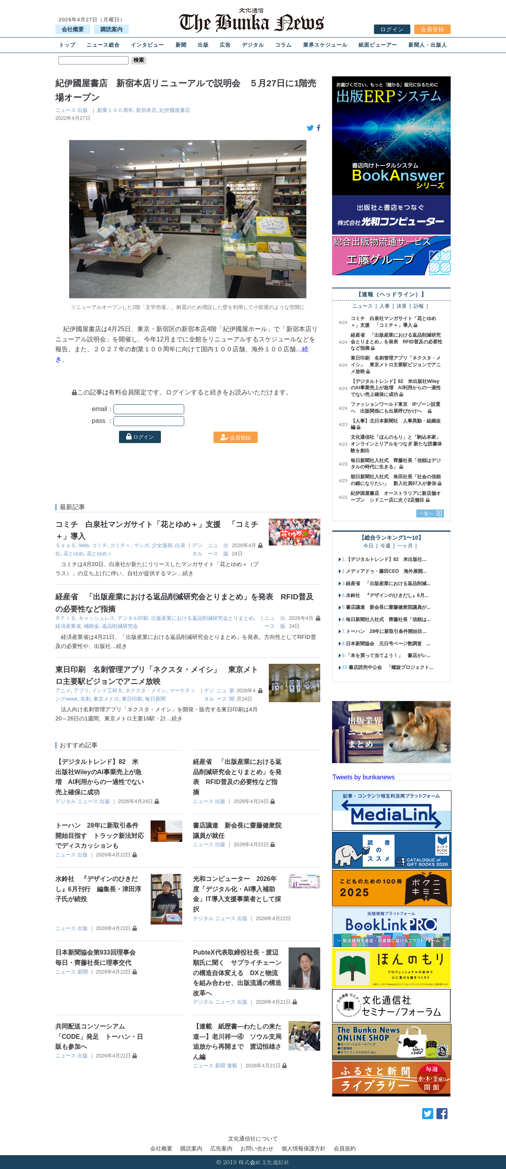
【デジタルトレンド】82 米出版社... (386, 559)
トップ (67, 45)
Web (84, 545)
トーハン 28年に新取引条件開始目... (386, 631)
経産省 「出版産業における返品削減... (388, 583)
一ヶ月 (405, 546)
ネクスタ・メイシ (145, 690)
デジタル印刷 (132, 618)
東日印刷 (132, 699)
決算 (401, 306)
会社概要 (73, 29)
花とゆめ (73, 554)
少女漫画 (162, 545)
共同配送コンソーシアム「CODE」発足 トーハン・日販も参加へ (99, 1036)
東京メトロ (106, 699)
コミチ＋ (120, 545)
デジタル (253, 45)
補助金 (91, 626)
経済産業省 (68, 626)
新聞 (181, 45)
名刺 (85, 699)
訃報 (418, 306)
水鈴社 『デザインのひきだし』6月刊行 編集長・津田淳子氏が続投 (98, 888)
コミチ (99, 545)
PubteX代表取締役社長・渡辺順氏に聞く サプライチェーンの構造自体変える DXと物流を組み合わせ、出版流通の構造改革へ (237, 972)
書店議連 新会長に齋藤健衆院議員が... (388, 607)
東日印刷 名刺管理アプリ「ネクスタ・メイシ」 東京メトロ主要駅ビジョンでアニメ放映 (396, 364)
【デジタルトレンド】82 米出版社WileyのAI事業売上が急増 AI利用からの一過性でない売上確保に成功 (396, 388)
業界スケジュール (325, 45)
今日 (368, 546)
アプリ (81, 690)
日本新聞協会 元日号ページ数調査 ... (388, 643)
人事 (385, 306)
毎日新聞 (155, 699)
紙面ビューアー (378, 45)
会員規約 (345, 1148)
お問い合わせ (257, 1148)
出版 (203, 45)
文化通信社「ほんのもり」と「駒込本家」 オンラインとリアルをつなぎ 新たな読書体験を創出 (398, 443)
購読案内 (111, 29)
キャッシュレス (97, 618)
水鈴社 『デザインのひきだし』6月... (387, 595)
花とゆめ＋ (99, 554)
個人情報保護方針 (303, 1148)
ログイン (392, 29)
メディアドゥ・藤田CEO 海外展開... (386, 571)
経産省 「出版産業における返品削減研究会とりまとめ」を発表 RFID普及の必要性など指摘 (396, 341)
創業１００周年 (115, 110)
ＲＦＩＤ (65, 618)
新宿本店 (146, 110)
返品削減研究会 (120, 626)
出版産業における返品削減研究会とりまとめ (202, 618)
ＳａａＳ (65, 545)
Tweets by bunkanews (363, 777)
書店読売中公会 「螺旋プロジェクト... (391, 667)
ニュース (65, 110)
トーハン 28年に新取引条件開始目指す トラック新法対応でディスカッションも (99, 835)
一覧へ (426, 513)
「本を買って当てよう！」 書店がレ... (388, 655)
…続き (185, 573)
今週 (385, 546)
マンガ (141, 545)
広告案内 (221, 1148)
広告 (225, 45)
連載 (232, 1066)
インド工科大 (107, 690)
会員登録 (432, 29)
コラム (283, 45)
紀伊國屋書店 (174, 110)
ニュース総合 (103, 45)
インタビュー (147, 45)
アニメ (63, 690)
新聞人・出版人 (427, 45)
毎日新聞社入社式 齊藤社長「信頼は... (388, 619)
